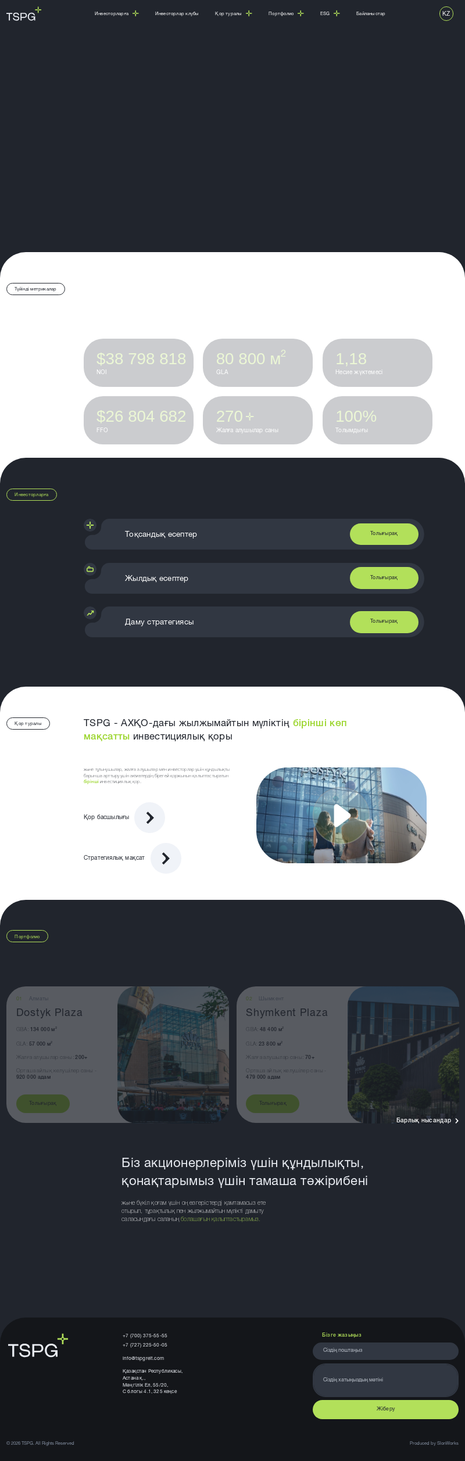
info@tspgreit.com (143, 1358)
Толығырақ (384, 534)
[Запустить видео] (341, 816)
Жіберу (386, 1409)
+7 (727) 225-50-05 (145, 1345)
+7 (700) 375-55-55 (145, 1336)
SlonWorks (448, 1443)
